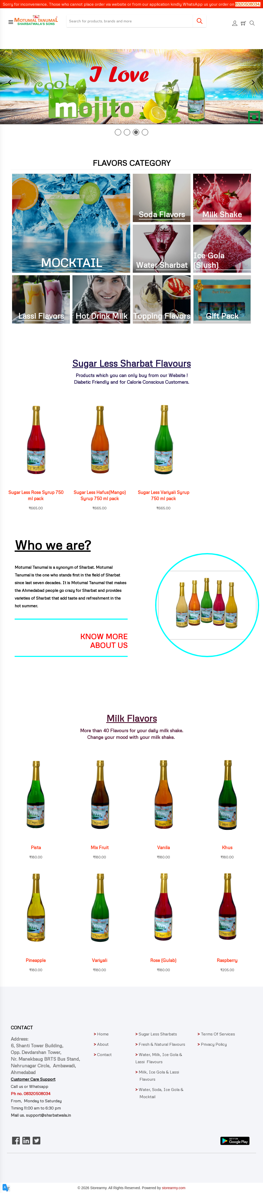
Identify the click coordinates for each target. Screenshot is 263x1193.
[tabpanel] (131, 86)
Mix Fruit (100, 847)
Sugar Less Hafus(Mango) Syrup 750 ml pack (99, 495)
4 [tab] (145, 132)
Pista (36, 847)
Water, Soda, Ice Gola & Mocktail (162, 1093)
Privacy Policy (212, 1044)
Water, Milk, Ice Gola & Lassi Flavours (158, 1058)
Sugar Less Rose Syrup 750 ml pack (35, 495)
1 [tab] (118, 132)
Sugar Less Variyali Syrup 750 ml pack (163, 495)
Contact (103, 1054)
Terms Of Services (216, 1033)
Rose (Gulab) (163, 960)
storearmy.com (173, 1188)
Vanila (163, 847)
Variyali (99, 960)
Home (101, 1033)
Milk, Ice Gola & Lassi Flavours (161, 1075)
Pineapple (36, 960)
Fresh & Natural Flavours (160, 1044)
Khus (227, 847)
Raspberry (227, 960)
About (101, 1044)
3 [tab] (136, 132)
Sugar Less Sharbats (156, 1033)
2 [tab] (127, 132)
